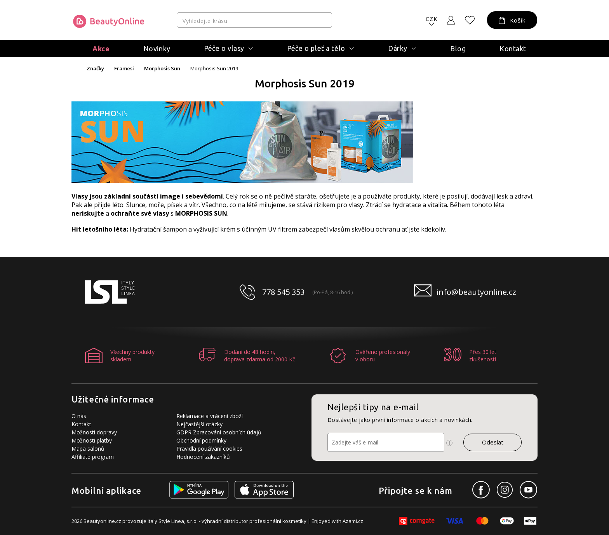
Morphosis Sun (162, 68)
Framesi (124, 68)
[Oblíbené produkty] (469, 20)
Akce (101, 48)
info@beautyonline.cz (476, 292)
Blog (458, 48)
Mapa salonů (87, 448)
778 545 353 (283, 292)
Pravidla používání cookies (209, 448)
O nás (78, 416)
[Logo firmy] (108, 21)
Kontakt (512, 48)
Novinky (157, 48)
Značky (95, 68)
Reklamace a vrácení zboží (209, 416)
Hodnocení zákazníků (203, 456)
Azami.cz (353, 521)
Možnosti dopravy (94, 432)
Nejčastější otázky (199, 424)
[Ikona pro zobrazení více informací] (449, 443)
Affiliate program (92, 456)
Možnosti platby (91, 440)
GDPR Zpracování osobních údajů (218, 432)
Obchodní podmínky (201, 440)
